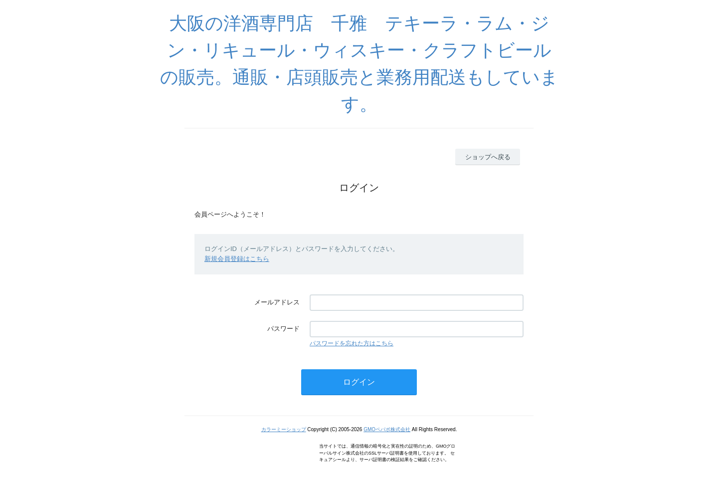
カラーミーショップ (283, 429)
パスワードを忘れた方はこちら (351, 343)
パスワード (283, 328)
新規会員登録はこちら (236, 258)
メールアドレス (277, 302)
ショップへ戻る (488, 157)
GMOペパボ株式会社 (386, 429)
